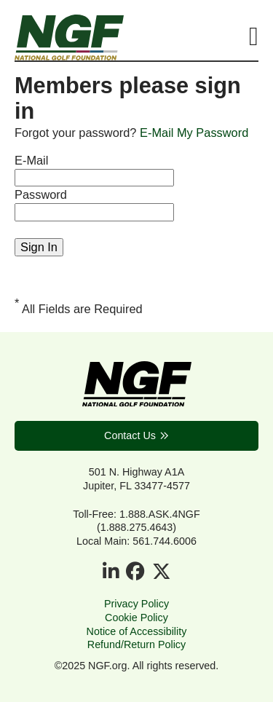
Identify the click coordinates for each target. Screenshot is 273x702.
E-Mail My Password (194, 132)
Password (41, 194)
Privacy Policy (136, 604)
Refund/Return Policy (136, 644)
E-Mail (31, 160)
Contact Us (130, 435)
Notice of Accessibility (137, 631)
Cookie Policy (136, 617)
